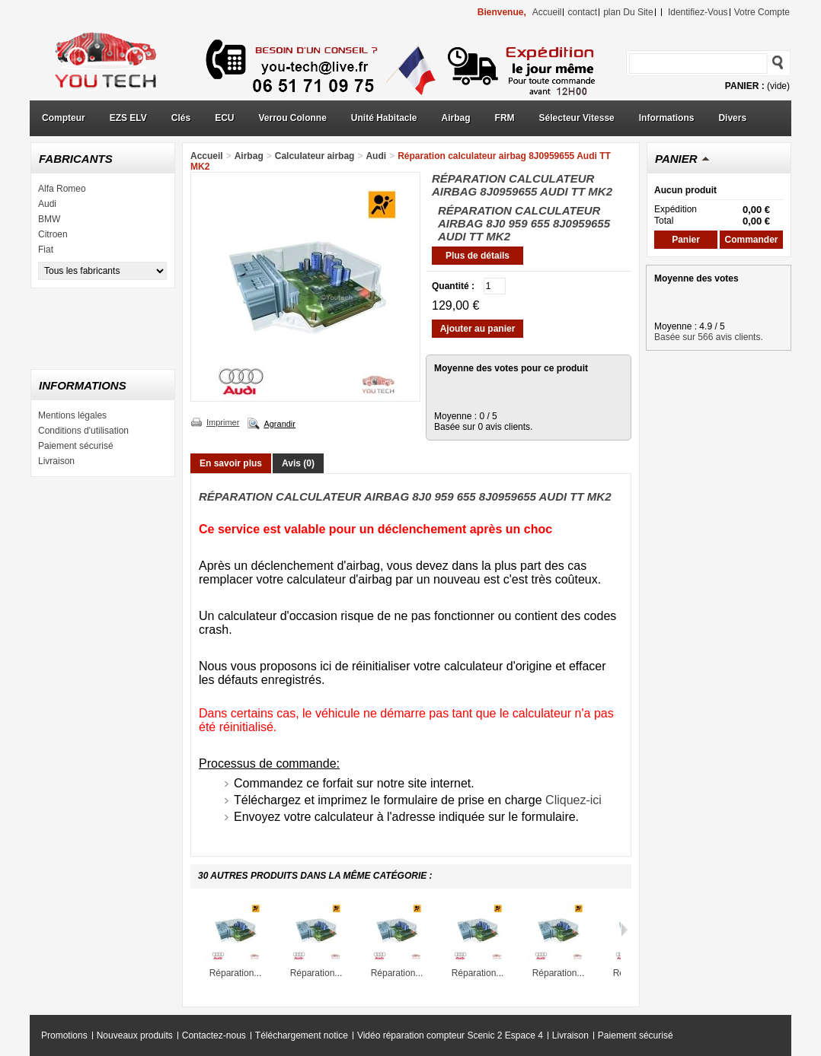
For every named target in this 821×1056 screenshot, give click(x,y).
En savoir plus (231, 463)
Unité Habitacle (384, 118)
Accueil (206, 156)
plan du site (628, 12)
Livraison (56, 461)
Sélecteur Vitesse (577, 118)
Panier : (745, 86)
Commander (751, 239)
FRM (505, 118)
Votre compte (762, 12)
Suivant (624, 930)
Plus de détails (478, 255)
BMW (49, 219)
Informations (667, 118)
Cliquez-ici (573, 800)
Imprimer (222, 422)
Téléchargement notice (301, 1035)
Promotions (64, 1035)
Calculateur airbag (315, 156)
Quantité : (453, 286)
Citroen (53, 234)
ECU (224, 118)
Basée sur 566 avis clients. (708, 337)
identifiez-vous (698, 12)
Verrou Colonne (293, 118)
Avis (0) (298, 463)
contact (582, 12)
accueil (547, 12)
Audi (47, 204)
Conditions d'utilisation (83, 430)
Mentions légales (72, 415)
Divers (732, 118)
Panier (676, 158)
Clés (180, 118)
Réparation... (235, 973)
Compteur (63, 118)
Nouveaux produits (135, 1035)
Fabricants (76, 158)
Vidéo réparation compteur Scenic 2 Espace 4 (450, 1035)
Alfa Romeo (62, 188)
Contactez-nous (214, 1035)
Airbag (456, 118)
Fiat (45, 249)
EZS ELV (128, 118)
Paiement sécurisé (75, 446)
